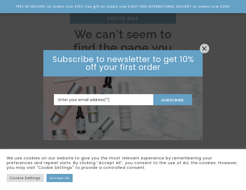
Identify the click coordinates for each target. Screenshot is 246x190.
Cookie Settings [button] (25, 177)
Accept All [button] (59, 177)
